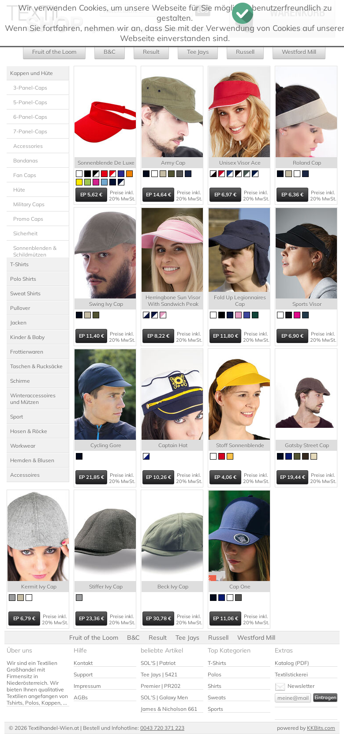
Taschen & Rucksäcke (36, 366)
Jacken (18, 322)
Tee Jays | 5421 (159, 674)
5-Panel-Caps (30, 102)
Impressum (87, 686)
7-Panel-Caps (30, 131)
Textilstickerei (291, 674)
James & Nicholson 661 (169, 709)
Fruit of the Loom (54, 51)
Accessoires (25, 475)
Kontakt (83, 663)
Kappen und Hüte (31, 73)
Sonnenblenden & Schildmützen (34, 251)
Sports (215, 709)
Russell (245, 51)
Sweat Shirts (25, 293)
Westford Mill (299, 51)
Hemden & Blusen (32, 460)
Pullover (20, 308)
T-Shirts (19, 264)
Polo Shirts (23, 279)
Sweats (217, 697)
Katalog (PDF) (292, 663)
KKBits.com (321, 728)
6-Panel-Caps (30, 116)
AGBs (81, 697)
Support (83, 674)
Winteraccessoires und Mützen (33, 398)
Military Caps (29, 204)
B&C (110, 51)
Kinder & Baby (27, 337)
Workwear (22, 445)
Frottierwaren (26, 351)
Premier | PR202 (160, 686)
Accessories (28, 146)
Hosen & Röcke (28, 431)
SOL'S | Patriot (158, 663)
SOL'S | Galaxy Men (164, 697)
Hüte (19, 189)
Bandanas (25, 160)
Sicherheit (25, 233)
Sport (16, 416)
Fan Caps (24, 175)
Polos (214, 674)
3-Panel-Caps (30, 87)
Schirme (20, 380)
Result (151, 51)
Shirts (214, 686)
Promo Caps (28, 218)
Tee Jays (198, 51)
